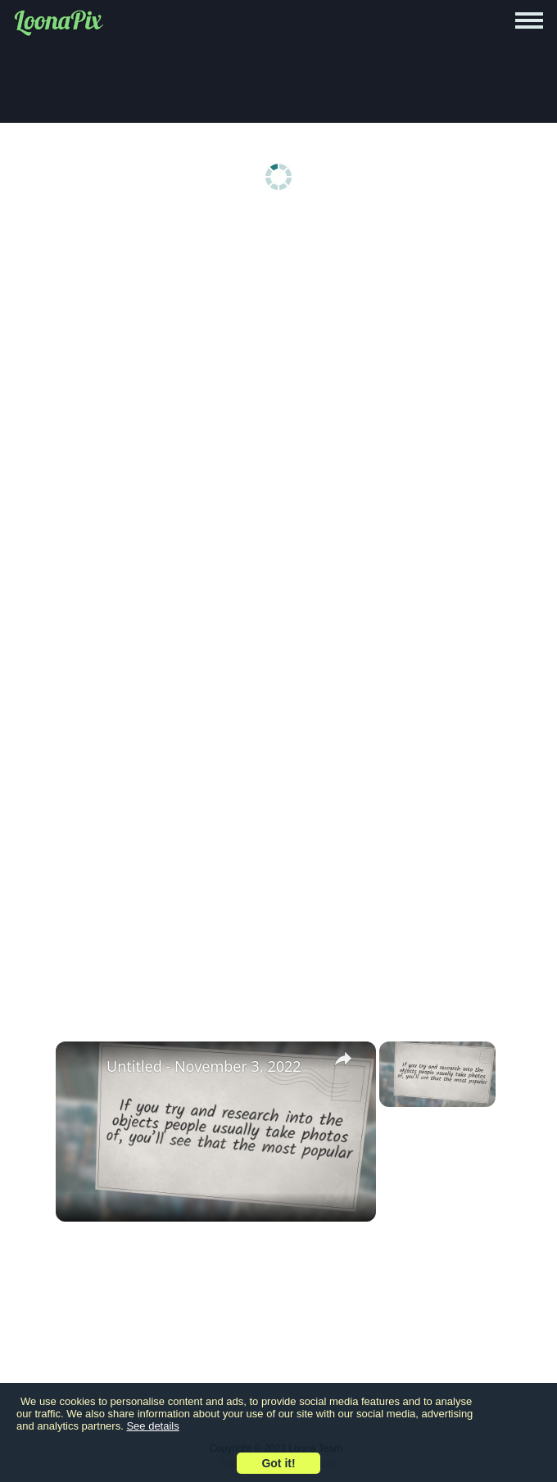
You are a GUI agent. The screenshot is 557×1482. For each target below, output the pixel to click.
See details (152, 1426)
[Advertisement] (278, 345)
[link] (82, 1067)
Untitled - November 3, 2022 (203, 1066)
